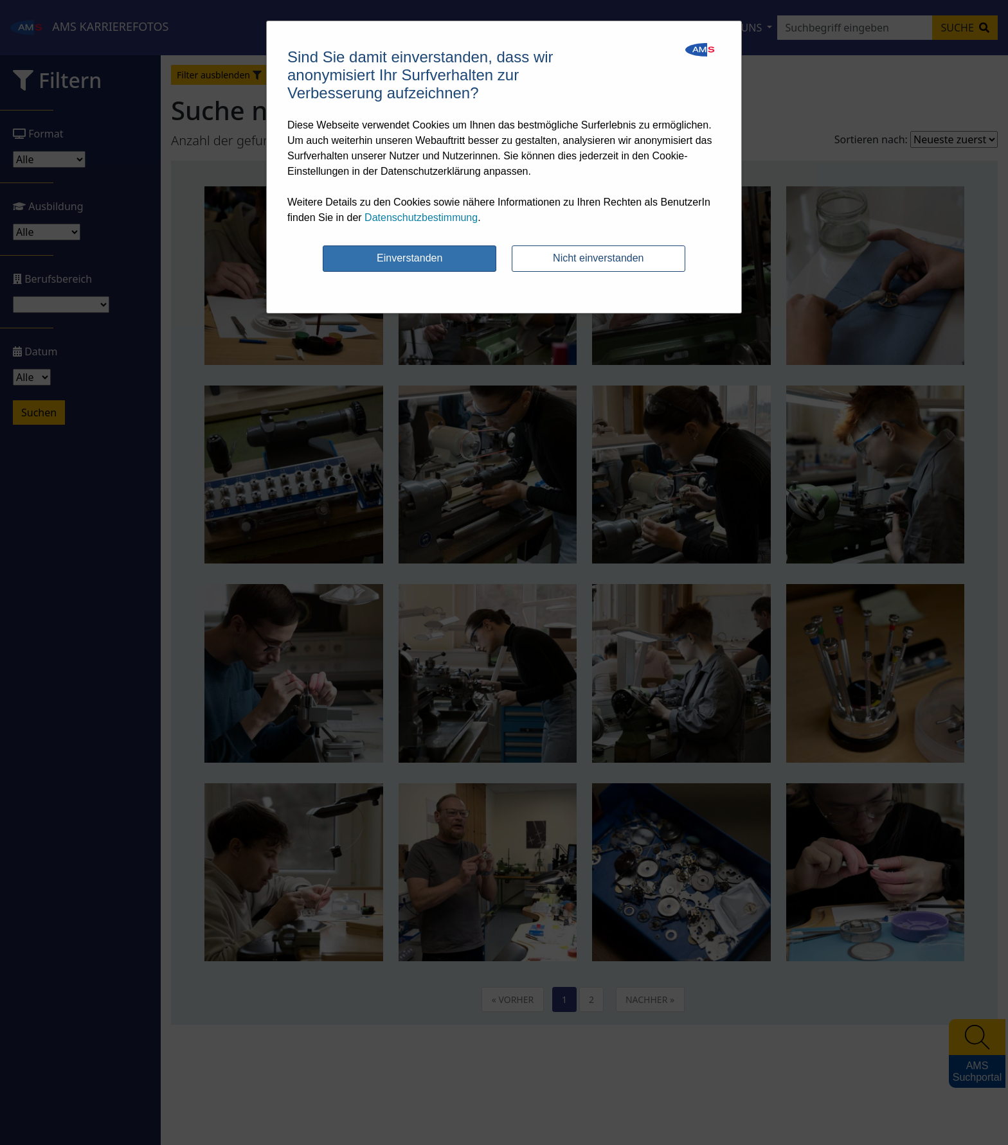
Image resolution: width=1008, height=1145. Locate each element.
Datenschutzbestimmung (421, 217)
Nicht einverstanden (598, 258)
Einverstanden (409, 258)
